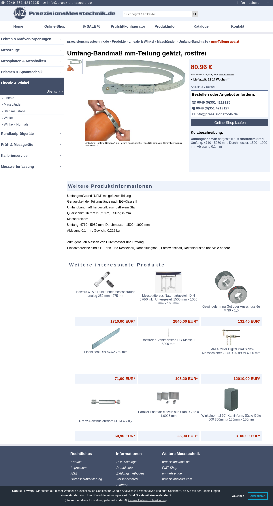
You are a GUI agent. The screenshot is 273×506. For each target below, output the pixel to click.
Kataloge (201, 26)
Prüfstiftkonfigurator (128, 26)
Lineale (9, 98)
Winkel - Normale (16, 124)
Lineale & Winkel (15, 83)
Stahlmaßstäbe (14, 111)
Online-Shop (54, 26)
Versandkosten (226, 74)
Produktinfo (165, 26)
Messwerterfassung (17, 167)
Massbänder (13, 104)
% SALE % (91, 26)
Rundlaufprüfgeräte (17, 134)
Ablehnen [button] (238, 495)
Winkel (9, 118)
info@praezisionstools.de (69, 3)
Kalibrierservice (14, 156)
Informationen (249, 3)
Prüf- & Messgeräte (17, 145)
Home (18, 26)
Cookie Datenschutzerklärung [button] (147, 500)
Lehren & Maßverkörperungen (26, 39)
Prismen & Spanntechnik (22, 72)
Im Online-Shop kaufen (228, 123)
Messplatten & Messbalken (23, 61)
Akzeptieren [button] (257, 495)
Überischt (53, 91)
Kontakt (237, 26)
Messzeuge (10, 50)
